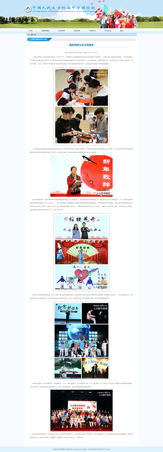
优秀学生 (92, 31)
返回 (121, 31)
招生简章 (62, 31)
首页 (30, 31)
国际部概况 (45, 31)
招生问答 (77, 31)
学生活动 (108, 31)
